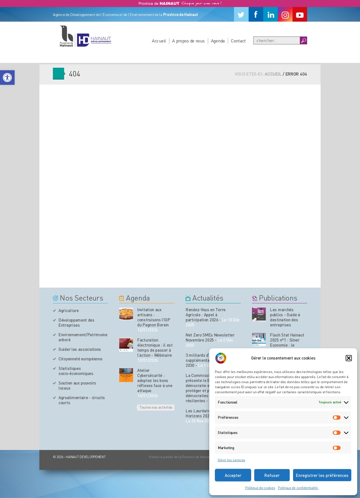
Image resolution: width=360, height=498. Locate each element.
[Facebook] (256, 14)
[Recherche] (277, 40)
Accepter (233, 475)
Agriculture (68, 310)
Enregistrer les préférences (322, 475)
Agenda (218, 41)
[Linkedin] (270, 14)
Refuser (272, 475)
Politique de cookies (260, 488)
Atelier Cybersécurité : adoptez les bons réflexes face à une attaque (154, 380)
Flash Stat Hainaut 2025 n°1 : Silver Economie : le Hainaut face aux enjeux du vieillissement (287, 347)
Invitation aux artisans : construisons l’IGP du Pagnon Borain (153, 317)
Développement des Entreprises (76, 322)
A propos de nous (188, 41)
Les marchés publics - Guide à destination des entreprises (285, 317)
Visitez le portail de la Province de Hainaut (180, 457)
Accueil (159, 41)
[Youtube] (299, 14)
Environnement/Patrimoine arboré (82, 337)
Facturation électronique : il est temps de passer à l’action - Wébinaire (155, 347)
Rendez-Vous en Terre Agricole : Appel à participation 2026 (206, 314)
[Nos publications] (259, 314)
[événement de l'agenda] (126, 314)
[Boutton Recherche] (303, 40)
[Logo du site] (85, 36)
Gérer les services (231, 460)
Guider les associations (79, 349)
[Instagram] (285, 14)
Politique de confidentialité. (298, 488)
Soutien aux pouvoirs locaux (77, 385)
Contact (238, 41)
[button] (7, 77)
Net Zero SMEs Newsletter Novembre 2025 (210, 337)
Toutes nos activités (155, 407)
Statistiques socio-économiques (75, 370)
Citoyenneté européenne (80, 358)
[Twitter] (241, 14)
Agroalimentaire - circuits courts (81, 400)
